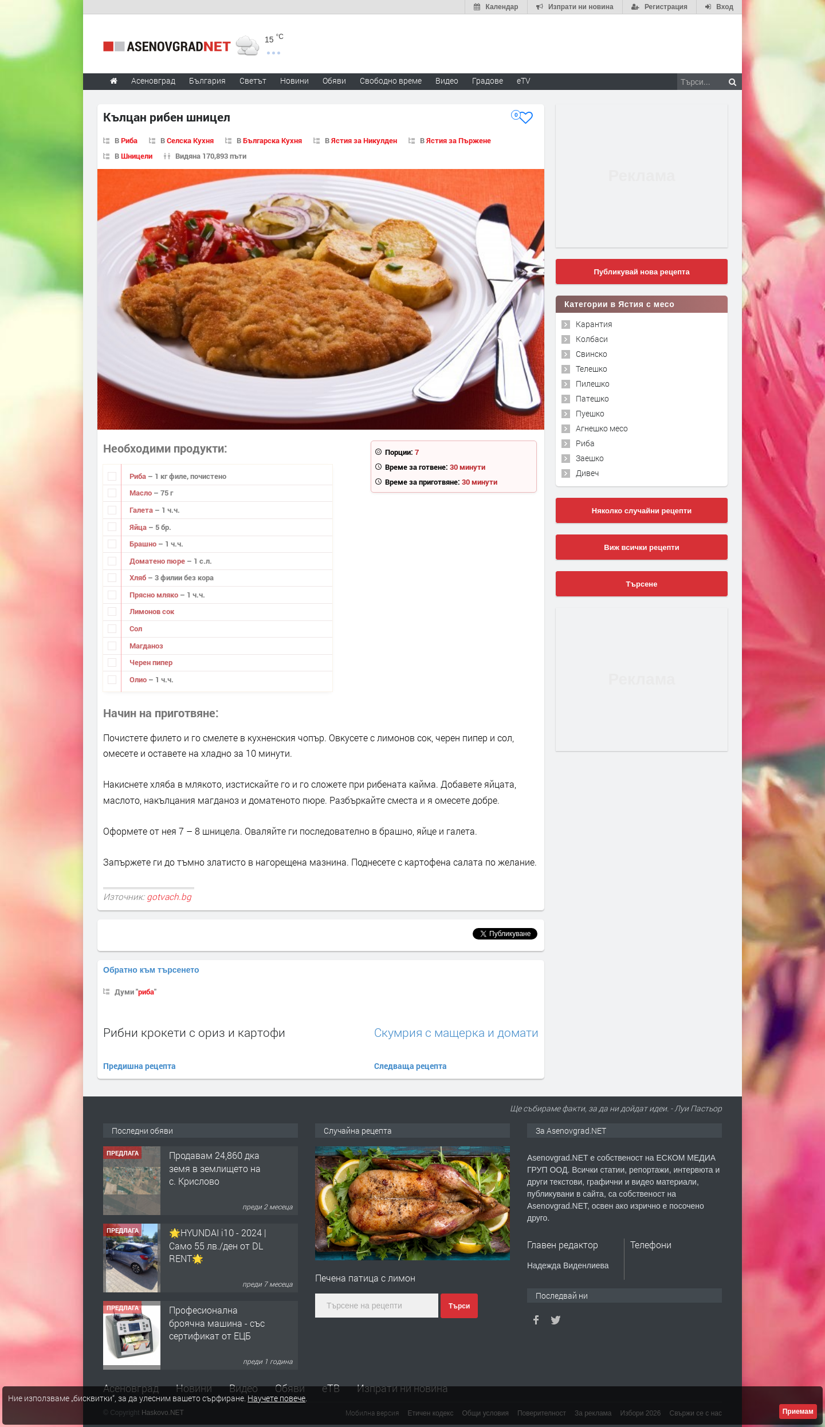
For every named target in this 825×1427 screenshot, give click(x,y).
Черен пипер (150, 662)
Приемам (798, 1412)
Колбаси (592, 338)
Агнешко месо (602, 428)
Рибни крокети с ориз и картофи (194, 1032)
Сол (135, 628)
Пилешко (593, 383)
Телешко (591, 368)
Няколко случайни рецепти (642, 510)
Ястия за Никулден (364, 140)
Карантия (594, 324)
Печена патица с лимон (365, 1278)
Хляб (138, 577)
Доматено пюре (158, 561)
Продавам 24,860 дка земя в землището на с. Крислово (215, 1168)
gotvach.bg (169, 896)
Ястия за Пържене (458, 140)
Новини (294, 80)
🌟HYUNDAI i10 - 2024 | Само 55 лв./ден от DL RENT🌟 (217, 1245)
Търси (459, 1306)
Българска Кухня (272, 140)
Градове (487, 80)
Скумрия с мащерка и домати (456, 1032)
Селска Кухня (190, 140)
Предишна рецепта (139, 1065)
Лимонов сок (151, 611)
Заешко (590, 458)
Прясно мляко (154, 594)
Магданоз (146, 645)
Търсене (642, 584)
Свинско (591, 353)
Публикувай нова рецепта (641, 272)
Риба (129, 140)
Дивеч (587, 472)
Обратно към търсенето (151, 969)
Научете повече (276, 1398)
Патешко (592, 398)
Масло (141, 493)
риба (146, 991)
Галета (142, 510)
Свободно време (391, 80)
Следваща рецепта (410, 1065)
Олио (138, 679)
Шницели (136, 156)
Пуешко (590, 413)
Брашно (143, 543)
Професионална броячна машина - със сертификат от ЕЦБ (217, 1323)
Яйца (138, 527)
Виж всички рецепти (641, 547)
